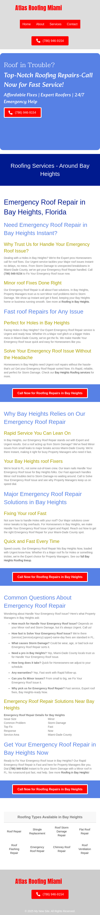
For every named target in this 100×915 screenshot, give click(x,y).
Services (55, 24)
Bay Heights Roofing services (72, 372)
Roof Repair (14, 831)
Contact (72, 24)
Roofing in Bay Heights (75, 301)
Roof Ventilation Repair (85, 849)
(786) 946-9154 (13, 273)
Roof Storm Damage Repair (62, 831)
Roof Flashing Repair (14, 849)
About (40, 24)
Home (27, 24)
